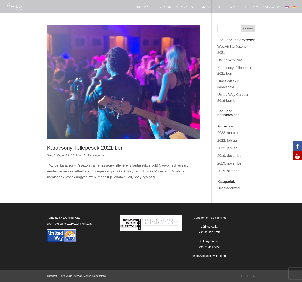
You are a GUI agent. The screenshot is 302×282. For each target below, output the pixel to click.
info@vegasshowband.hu (209, 255)
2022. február (227, 140)
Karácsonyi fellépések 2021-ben (85, 148)
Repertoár (226, 6)
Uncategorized (97, 155)
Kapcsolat (272, 6)
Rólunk (164, 6)
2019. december (229, 156)
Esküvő (206, 6)
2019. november (229, 163)
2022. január (227, 148)
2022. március (228, 133)
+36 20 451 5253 (209, 247)
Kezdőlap (145, 6)
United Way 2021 (230, 60)
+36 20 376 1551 (209, 232)
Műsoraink (185, 6)
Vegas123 (63, 155)
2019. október (228, 171)
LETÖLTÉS (247, 6)
